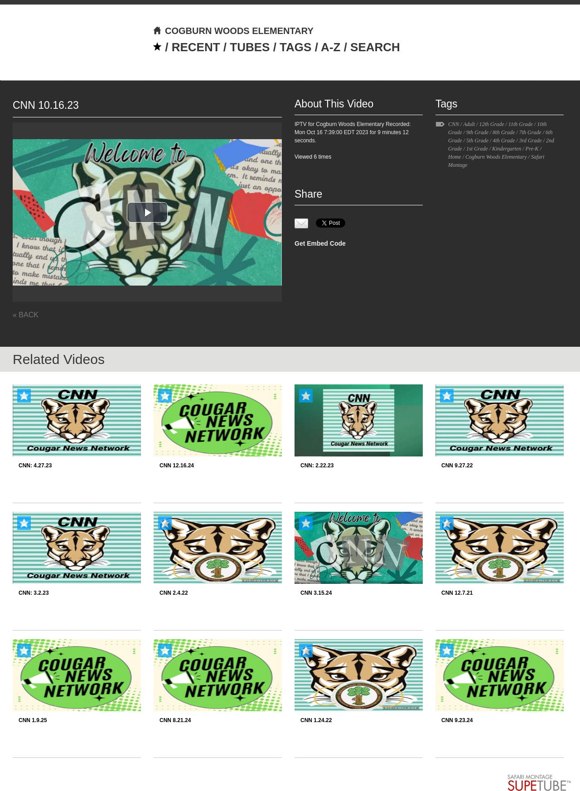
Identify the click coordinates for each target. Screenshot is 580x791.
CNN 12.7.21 (457, 593)
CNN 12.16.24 (177, 465)
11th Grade (520, 124)
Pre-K (532, 149)
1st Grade (477, 149)
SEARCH (375, 47)
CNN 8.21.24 (175, 720)
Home (454, 157)
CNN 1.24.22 (316, 720)
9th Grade (477, 132)
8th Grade (504, 132)
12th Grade (491, 124)
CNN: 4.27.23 (35, 465)
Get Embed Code (320, 243)
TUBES (250, 47)
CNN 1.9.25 (33, 720)
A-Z (330, 47)
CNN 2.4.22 (174, 593)
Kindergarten (506, 149)
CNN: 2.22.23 (317, 465)
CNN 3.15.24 (316, 593)
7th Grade (530, 132)
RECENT (196, 47)
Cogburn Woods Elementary (496, 157)
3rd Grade (530, 140)
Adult (469, 124)
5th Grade (477, 140)
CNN (453, 124)
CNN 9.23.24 (457, 720)
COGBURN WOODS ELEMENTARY (233, 31)
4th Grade (504, 140)
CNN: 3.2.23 (34, 593)
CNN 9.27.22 (457, 465)
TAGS (295, 47)
